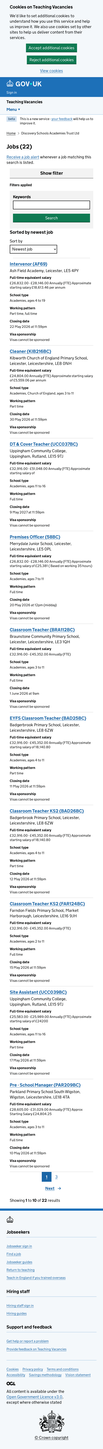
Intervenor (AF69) (28, 264)
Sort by (16, 241)
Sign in (11, 92)
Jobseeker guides (19, 1262)
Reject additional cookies (51, 59)
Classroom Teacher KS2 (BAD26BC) (47, 811)
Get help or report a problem (27, 1341)
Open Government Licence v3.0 (34, 1396)
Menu (11, 109)
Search (51, 217)
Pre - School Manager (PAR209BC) (45, 1085)
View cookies (51, 71)
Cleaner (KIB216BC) (30, 351)
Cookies (12, 1369)
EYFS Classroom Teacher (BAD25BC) (48, 718)
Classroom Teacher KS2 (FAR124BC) (47, 904)
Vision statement (78, 1375)
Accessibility (15, 1375)
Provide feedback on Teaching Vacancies (36, 1349)
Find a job (13, 1254)
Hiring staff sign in (20, 1305)
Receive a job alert (22, 156)
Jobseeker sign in (19, 1246)
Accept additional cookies (51, 47)
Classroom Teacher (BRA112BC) (42, 630)
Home (11, 133)
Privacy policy (33, 1369)
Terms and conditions (63, 1369)
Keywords (22, 196)
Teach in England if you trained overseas (36, 1278)
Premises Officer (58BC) (35, 537)
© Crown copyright (51, 1437)
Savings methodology (45, 1375)
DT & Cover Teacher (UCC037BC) (44, 444)
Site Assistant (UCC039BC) (38, 992)
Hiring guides (16, 1313)
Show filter (51, 173)
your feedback (62, 119)
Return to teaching (20, 1270)
